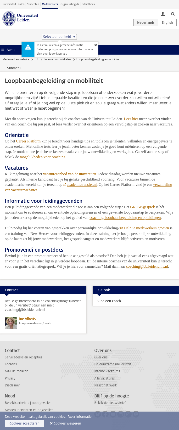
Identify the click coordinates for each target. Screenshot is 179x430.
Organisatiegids (70, 4)
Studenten (33, 4)
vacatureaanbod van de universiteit (69, 174)
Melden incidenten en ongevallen (29, 410)
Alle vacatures (104, 378)
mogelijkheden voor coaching (42, 157)
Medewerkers (50, 4)
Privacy (10, 378)
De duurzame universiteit (112, 364)
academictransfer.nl (82, 184)
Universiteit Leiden (13, 4)
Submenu (14, 68)
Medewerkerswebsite (15, 59)
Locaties (11, 364)
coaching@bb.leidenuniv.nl (147, 266)
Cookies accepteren (24, 423)
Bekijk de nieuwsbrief (110, 403)
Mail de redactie (16, 371)
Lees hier (131, 119)
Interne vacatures (107, 371)
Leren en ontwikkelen (57, 59)
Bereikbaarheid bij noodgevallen (28, 403)
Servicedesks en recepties (23, 357)
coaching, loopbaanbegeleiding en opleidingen (125, 217)
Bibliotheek (88, 4)
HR (36, 59)
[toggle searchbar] (173, 13)
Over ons (100, 357)
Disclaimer (12, 385)
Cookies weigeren (67, 423)
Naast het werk (105, 385)
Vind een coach (109, 301)
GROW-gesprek (142, 207)
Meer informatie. (80, 416)
